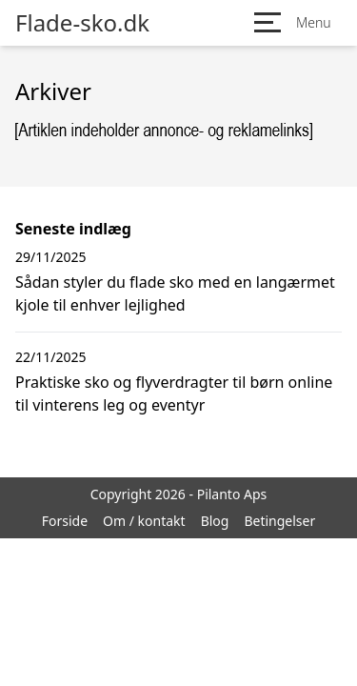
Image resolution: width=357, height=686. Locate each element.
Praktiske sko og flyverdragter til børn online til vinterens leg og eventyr (173, 393)
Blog (215, 521)
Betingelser (279, 521)
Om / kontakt (144, 521)
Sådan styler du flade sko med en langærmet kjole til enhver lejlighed (175, 293)
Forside (65, 521)
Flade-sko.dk (82, 23)
